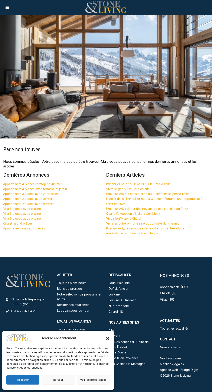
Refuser (58, 379)
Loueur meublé (119, 283)
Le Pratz (114, 336)
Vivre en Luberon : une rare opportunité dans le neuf (143, 223)
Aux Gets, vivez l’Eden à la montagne (132, 233)
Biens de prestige (69, 288)
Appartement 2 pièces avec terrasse (29, 198)
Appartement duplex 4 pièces (24, 228)
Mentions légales (172, 364)
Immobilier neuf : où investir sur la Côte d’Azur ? (139, 184)
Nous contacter (171, 347)
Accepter (23, 379)
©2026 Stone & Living (175, 375)
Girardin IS (116, 311)
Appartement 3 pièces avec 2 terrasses (31, 194)
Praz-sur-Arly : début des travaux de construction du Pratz (147, 208)
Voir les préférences (93, 379)
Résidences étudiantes (73, 305)
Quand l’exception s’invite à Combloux (133, 213)
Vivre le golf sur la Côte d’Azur (127, 189)
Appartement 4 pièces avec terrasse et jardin (35, 189)
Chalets (165, 293)
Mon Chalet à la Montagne (127, 364)
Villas (163, 299)
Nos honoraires (171, 358)
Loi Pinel (114, 294)
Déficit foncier (118, 288)
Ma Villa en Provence (124, 358)
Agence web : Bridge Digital (179, 370)
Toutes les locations (71, 329)
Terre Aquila (117, 352)
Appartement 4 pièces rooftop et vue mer (32, 184)
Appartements (170, 287)
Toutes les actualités (174, 328)
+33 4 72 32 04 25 (23, 311)
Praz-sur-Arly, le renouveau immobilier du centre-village (145, 228)
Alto (111, 330)
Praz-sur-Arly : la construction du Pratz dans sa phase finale (148, 194)
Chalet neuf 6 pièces (18, 223)
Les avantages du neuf (73, 310)
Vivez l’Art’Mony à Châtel (123, 218)
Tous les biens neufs (71, 283)
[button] (108, 338)
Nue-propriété (119, 306)
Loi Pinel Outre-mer (122, 300)
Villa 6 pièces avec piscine (22, 208)
